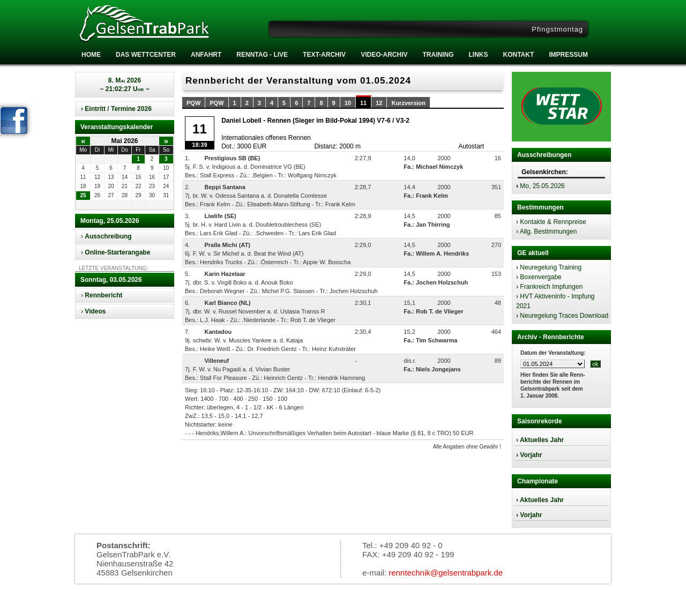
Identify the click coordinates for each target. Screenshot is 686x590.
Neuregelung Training (550, 267)
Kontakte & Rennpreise (553, 222)
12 (379, 103)
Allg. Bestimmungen (548, 231)
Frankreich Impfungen (551, 286)
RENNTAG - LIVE (262, 54)
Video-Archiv (384, 54)
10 (348, 103)
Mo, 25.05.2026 (542, 186)
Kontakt (518, 54)
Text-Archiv (324, 54)
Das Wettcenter (146, 54)
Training (437, 54)
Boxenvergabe (540, 277)
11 (363, 103)
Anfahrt (206, 54)
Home (91, 54)
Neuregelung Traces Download (564, 315)
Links (478, 54)
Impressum (568, 54)
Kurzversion (408, 103)
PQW (193, 103)
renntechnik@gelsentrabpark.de (446, 572)
